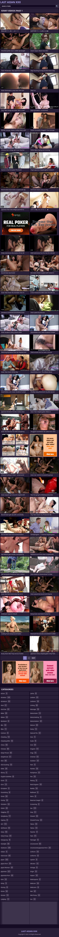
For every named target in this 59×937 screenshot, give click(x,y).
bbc (4, 725)
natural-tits (35, 733)
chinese (5, 748)
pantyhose (35, 772)
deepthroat (6, 756)
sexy (33, 812)
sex (33, 808)
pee (33, 776)
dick (4, 760)
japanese (6, 871)
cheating (5, 737)
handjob (5, 843)
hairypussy (6, 839)
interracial (6, 855)
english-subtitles (7, 776)
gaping (4, 820)
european (5, 788)
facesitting (6, 792)
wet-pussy (35, 895)
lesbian (34, 697)
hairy (4, 832)
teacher (34, 832)
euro (4, 784)
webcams (34, 887)
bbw (4, 729)
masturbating (36, 717)
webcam (34, 883)
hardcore (6, 847)
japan (4, 859)
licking (34, 705)
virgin (33, 871)
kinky (4, 883)
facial (4, 796)
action (4, 693)
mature (34, 725)
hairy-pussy (6, 835)
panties (34, 768)
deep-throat (6, 752)
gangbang (6, 816)
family (4, 800)
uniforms (34, 855)
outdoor (34, 760)
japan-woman (7, 867)
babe (4, 713)
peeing (33, 780)
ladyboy (5, 899)
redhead (34, 792)
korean (5, 895)
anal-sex (5, 709)
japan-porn (6, 863)
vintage (34, 867)
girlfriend (5, 828)
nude (33, 741)
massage (34, 709)
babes (4, 717)
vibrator (34, 863)
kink (4, 879)
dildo (4, 768)
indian (4, 851)
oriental (34, 756)
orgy (33, 752)
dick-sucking (6, 764)
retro (33, 796)
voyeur (34, 875)
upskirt (34, 859)
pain (33, 764)
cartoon (5, 733)
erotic (4, 780)
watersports (35, 879)
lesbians (34, 701)
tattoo (34, 828)
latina (33, 693)
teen (33, 835)
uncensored (35, 843)
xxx (33, 899)
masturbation (36, 721)
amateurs (5, 701)
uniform (34, 851)
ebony (4, 772)
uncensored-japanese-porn (40, 847)
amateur (5, 697)
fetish (4, 808)
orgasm (34, 748)
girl (4, 824)
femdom (5, 804)
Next (33, 658)
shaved (34, 816)
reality (34, 788)
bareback (5, 721)
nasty (33, 729)
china (4, 745)
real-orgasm (36, 784)
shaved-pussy (36, 820)
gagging (5, 812)
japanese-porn (7, 875)
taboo (34, 824)
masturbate (35, 713)
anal (4, 705)
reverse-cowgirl (36, 800)
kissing (4, 887)
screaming (35, 804)
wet (33, 891)
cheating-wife (7, 741)
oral (33, 745)
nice (33, 737)
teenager (34, 839)
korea (4, 891)
